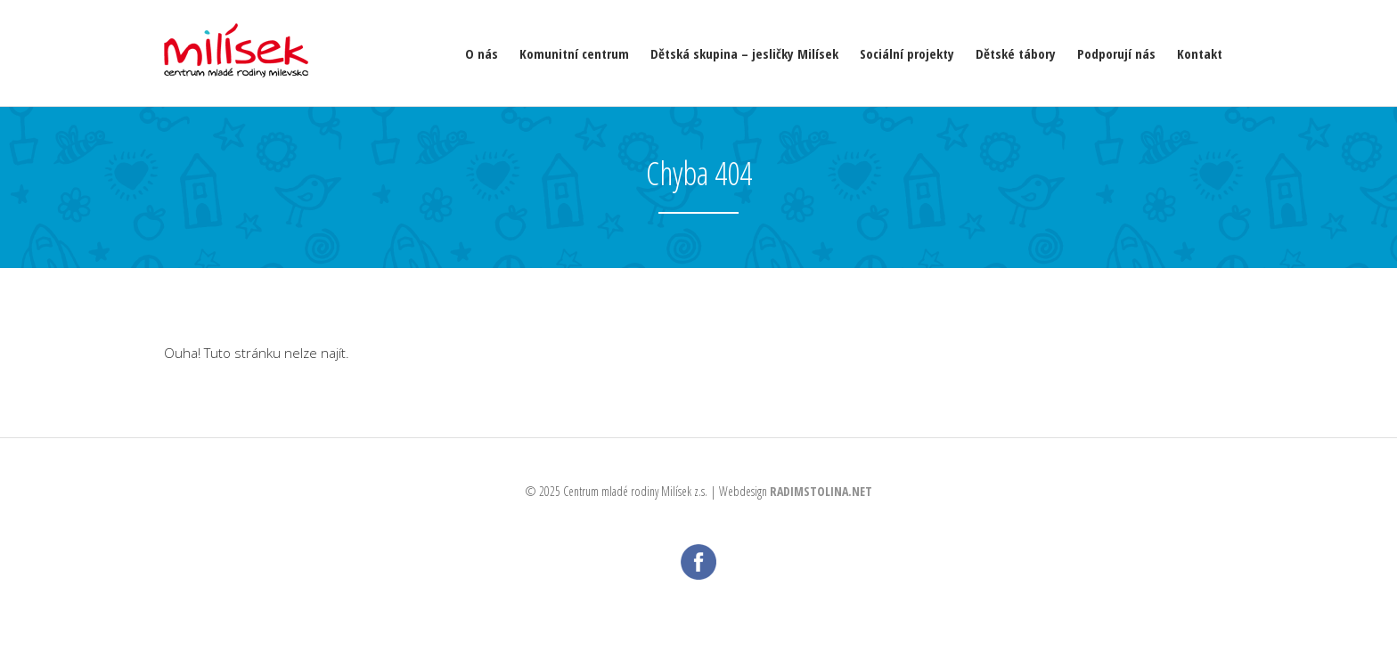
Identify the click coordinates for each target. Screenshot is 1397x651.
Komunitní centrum (574, 53)
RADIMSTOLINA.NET (821, 491)
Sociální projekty (907, 53)
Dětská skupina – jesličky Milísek (744, 53)
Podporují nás (1116, 53)
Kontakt (1199, 53)
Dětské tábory (1016, 53)
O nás (481, 53)
